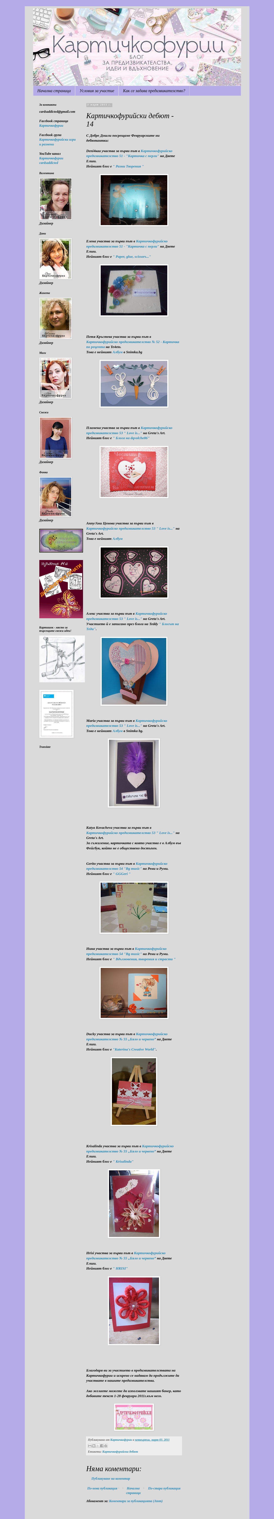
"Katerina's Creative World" (134, 1049)
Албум (118, 352)
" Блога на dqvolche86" (131, 438)
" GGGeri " (122, 874)
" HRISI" (120, 1268)
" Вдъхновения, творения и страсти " (144, 959)
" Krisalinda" (123, 1161)
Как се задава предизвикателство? (154, 90)
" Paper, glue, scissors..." (132, 256)
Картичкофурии (51, 125)
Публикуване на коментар (111, 1478)
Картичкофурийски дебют (120, 1451)
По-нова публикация (102, 1488)
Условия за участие (96, 90)
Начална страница (54, 90)
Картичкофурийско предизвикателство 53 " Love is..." (131, 528)
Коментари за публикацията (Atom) (136, 1501)
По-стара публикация (164, 1488)
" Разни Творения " (128, 166)
